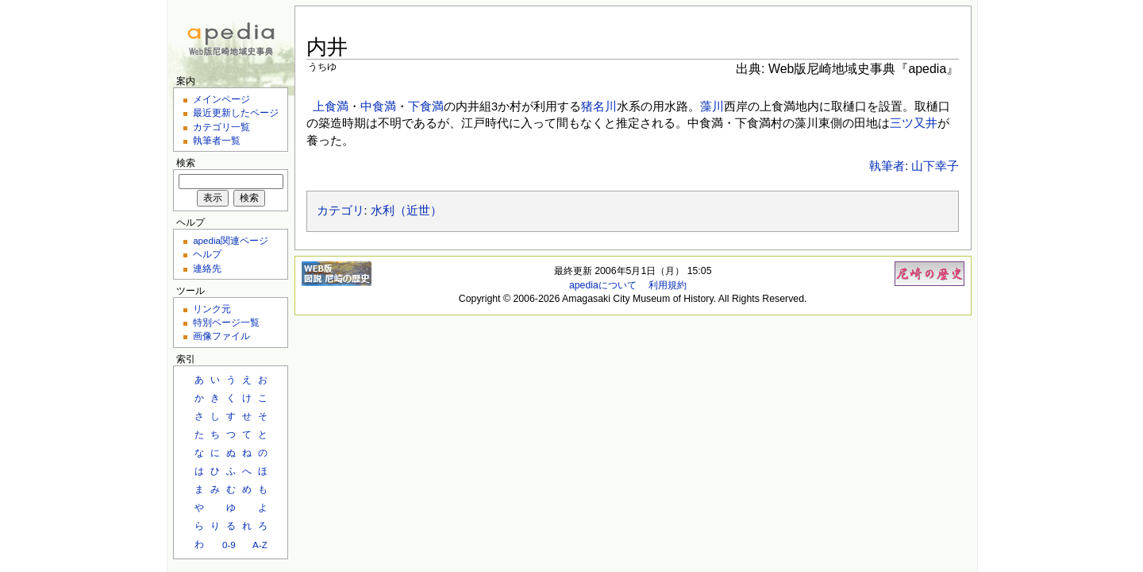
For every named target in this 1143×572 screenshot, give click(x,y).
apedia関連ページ (230, 240)
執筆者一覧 (217, 140)
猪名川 (599, 106)
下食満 (426, 106)
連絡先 (207, 268)
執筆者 (887, 166)
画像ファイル (221, 335)
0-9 (229, 544)
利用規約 (667, 285)
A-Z (259, 544)
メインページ (221, 99)
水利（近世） (406, 210)
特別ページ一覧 (226, 322)
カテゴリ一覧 (221, 127)
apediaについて (603, 285)
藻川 (712, 106)
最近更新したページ (236, 112)
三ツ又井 (913, 123)
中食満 (378, 106)
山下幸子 (935, 166)
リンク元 (212, 308)
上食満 (330, 106)
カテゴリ (340, 210)
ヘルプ (207, 254)
